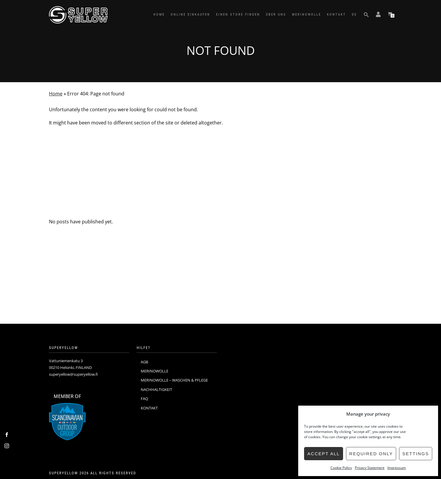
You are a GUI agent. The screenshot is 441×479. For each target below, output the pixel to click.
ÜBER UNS (276, 14)
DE (354, 14)
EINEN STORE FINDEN (238, 14)
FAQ (144, 398)
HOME (159, 14)
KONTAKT (336, 14)
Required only (371, 453)
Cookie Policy (341, 467)
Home (55, 93)
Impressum (396, 467)
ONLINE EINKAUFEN (190, 14)
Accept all (323, 453)
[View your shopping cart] (390, 15)
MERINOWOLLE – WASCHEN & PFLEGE (174, 380)
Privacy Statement (369, 467)
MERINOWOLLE (306, 14)
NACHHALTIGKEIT (156, 389)
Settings (415, 453)
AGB (144, 362)
